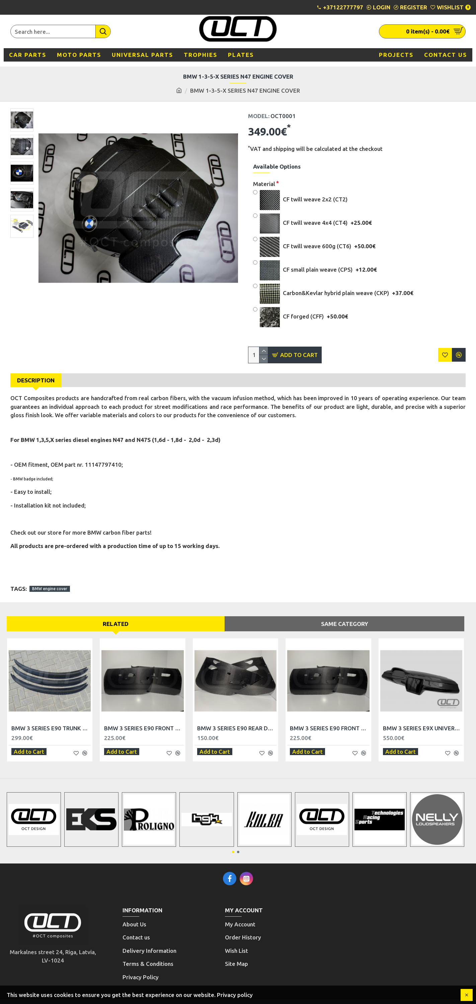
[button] (233, 840)
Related (116, 616)
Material (264, 184)
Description (36, 380)
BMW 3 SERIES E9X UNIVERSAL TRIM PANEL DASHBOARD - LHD (422, 720)
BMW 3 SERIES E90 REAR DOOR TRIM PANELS (236, 720)
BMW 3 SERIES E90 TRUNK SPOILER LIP (51, 720)
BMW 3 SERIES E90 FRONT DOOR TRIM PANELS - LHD (143, 720)
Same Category (344, 616)
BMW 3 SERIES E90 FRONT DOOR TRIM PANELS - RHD (329, 720)
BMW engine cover (49, 580)
